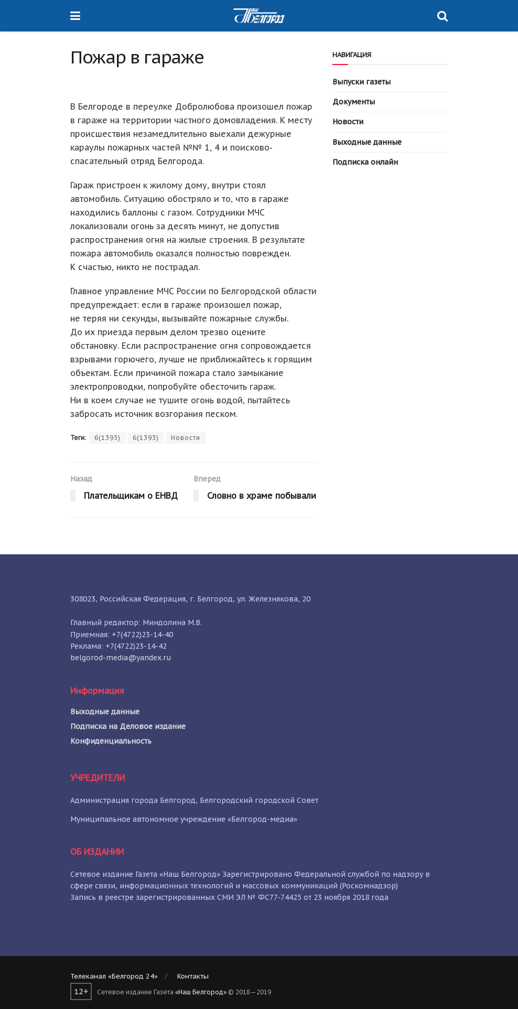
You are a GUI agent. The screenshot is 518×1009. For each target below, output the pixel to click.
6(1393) (107, 438)
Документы (353, 101)
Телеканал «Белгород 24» (114, 976)
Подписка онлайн (365, 162)
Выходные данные (367, 142)
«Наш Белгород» (200, 992)
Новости (185, 438)
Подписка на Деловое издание (128, 726)
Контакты (193, 976)
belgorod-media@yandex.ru (120, 657)
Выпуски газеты (361, 82)
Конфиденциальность (111, 741)
